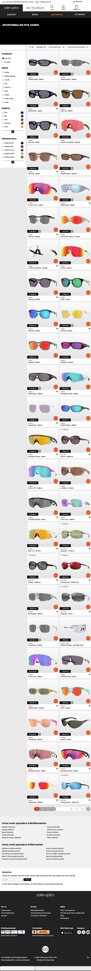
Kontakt (4, 916)
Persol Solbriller (7, 833)
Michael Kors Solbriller (55, 830)
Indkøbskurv (76, 9)
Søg (52, 9)
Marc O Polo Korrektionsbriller (13, 857)
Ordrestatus (64, 919)
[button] (11, 7)
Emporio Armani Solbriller (11, 838)
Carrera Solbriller (8, 835)
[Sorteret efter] (78, 47)
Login (63, 9)
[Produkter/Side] (57, 47)
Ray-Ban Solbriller (8, 827)
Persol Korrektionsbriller (55, 851)
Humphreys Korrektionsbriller (13, 854)
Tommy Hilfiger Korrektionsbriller (58, 854)
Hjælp (62, 907)
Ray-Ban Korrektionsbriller (11, 849)
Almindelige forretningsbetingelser (14, 958)
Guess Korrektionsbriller (55, 849)
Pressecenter (6, 911)
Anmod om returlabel (39, 916)
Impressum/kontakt (22, 960)
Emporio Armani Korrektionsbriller (14, 859)
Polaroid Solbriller (53, 827)
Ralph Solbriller (52, 838)
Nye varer (6, 59)
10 (82, 809)
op (88, 958)
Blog (62, 916)
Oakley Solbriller (8, 830)
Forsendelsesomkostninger (41, 913)
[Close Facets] (13, 47)
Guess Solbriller (52, 833)
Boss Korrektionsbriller (54, 857)
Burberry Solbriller (53, 835)
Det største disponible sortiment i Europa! (20, 2)
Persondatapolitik (7, 960)
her (61, 884)
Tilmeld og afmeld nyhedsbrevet (72, 913)
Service (34, 907)
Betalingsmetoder (37, 911)
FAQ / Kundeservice (67, 911)
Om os (3, 907)
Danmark (79, 1)
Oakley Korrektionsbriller (11, 851)
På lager (6, 62)
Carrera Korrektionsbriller (55, 859)
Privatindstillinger (7, 913)
